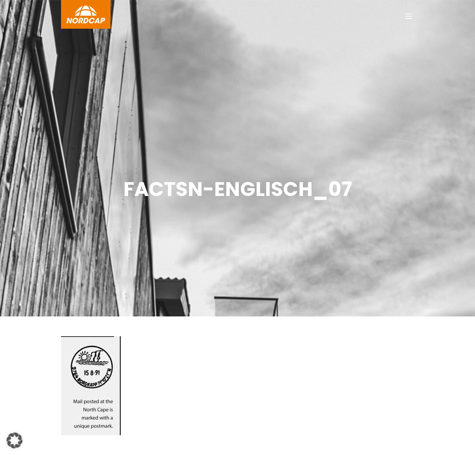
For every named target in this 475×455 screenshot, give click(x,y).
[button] (14, 440)
